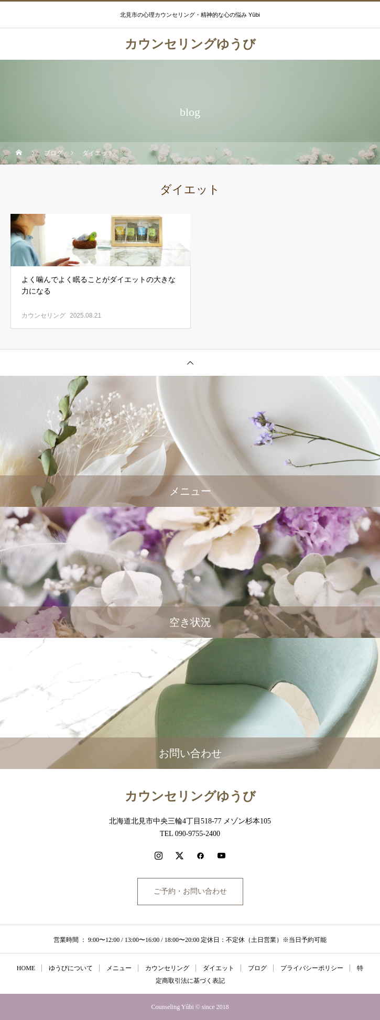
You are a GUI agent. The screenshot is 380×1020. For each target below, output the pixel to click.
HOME (26, 968)
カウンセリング (43, 315)
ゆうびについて (71, 968)
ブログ (257, 968)
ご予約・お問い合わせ (190, 891)
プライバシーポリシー (311, 968)
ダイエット (218, 968)
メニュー (119, 968)
